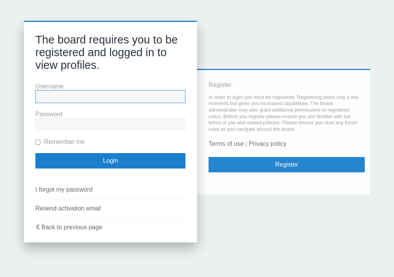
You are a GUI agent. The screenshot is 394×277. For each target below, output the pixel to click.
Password (48, 114)
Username (49, 86)
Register (286, 164)
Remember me (60, 141)
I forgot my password (64, 189)
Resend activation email (68, 208)
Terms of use (226, 143)
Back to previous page (71, 227)
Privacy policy (268, 143)
